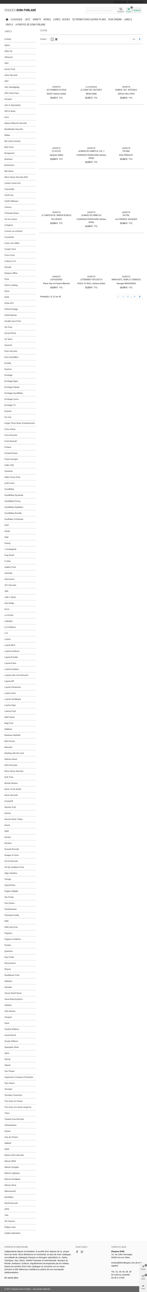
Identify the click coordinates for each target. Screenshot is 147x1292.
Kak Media (9, 603)
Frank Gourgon (11, 459)
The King (126, 151)
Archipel (8, 99)
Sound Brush (10, 1035)
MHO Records (10, 765)
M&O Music (9, 717)
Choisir (44, 39)
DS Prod (8, 327)
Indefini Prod (10, 567)
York (6, 1215)
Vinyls (9, 24)
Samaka (8, 987)
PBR (6, 921)
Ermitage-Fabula (11, 387)
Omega (7, 879)
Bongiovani (9, 153)
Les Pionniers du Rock (56, 90)
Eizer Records (10, 351)
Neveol (7, 837)
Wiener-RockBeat (12, 1179)
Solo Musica (9, 1011)
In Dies (7, 561)
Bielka (7, 135)
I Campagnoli (10, 549)
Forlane (7, 447)
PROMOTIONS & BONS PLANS (89, 19)
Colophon (8, 225)
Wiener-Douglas (11, 1167)
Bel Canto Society (12, 141)
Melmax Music (10, 759)
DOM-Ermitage (11, 309)
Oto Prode (9, 897)
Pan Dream (9, 903)
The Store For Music (13, 1101)
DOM (6, 297)
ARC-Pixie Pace (11, 93)
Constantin (9, 237)
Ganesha (8, 471)
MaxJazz (8, 747)
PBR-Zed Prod (11, 927)
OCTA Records (11, 861)
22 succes (56, 151)
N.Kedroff (8, 801)
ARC (6, 81)
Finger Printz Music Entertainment (19, 423)
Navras (7, 813)
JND (6, 591)
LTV (6, 633)
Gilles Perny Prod (12, 477)
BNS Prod (8, 147)
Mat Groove (9, 741)
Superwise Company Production (18, 1077)
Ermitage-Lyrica (11, 399)
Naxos (7, 825)
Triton (6, 1113)
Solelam (8, 1005)
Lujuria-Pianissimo (12, 687)
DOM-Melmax (10, 315)
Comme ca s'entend (13, 231)
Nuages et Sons (11, 855)
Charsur (8, 207)
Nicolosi (7, 843)
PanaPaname (10, 909)
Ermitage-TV (10, 405)
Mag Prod (8, 723)
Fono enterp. (10, 429)
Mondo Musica (11, 783)
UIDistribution (10, 1125)
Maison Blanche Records (15, 123)
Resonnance (10, 963)
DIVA (6, 279)
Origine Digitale (11, 891)
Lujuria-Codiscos (11, 651)
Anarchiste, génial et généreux (126, 279)
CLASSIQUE (16, 19)
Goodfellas (9, 489)
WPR (6, 1209)
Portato (7, 945)
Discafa (7, 267)
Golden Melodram (12, 1233)
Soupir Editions (11, 1041)
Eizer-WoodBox (11, 357)
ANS (6, 63)
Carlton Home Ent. (12, 183)
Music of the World (12, 789)
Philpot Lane (10, 1227)
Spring (7, 1059)
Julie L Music (10, 597)
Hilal (6, 537)
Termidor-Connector (13, 1095)
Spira (6, 1053)
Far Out (7, 417)
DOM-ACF (9, 303)
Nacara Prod (10, 807)
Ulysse (7, 1131)
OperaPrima (9, 885)
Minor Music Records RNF (16, 177)
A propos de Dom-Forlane (30, 24)
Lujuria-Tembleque (12, 699)
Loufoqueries (56, 279)
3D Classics (9, 1221)
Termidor (8, 1089)
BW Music (8, 171)
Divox (6, 291)
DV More (8, 339)
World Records (11, 1203)
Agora (7, 45)
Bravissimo (9, 165)
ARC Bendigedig (11, 87)
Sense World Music (13, 993)
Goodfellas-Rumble (13, 513)
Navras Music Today (13, 819)
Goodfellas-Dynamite (13, 495)
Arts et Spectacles (12, 105)
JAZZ (27, 19)
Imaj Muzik (9, 555)
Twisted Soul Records (14, 1119)
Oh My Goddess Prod (14, 867)
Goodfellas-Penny (12, 501)
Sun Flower (9, 1071)
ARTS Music (10, 111)
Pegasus (8, 933)
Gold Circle (9, 483)
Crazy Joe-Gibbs (11, 243)
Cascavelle (9, 189)
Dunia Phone (10, 333)
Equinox (8, 369)
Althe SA (8, 51)
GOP (6, 525)
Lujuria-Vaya (10, 705)
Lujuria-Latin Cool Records (16, 675)
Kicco (6, 609)
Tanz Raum (9, 1083)
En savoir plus (11, 1278)
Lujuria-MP (9, 681)
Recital (126, 215)
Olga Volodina (10, 873)
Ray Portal (9, 957)
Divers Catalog (11, 285)
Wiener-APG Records (14, 1155)
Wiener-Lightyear (12, 1173)
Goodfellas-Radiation (13, 507)
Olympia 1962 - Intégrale (126, 90)
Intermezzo (9, 579)
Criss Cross (9, 255)
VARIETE (37, 19)
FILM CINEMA (115, 19)
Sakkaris (8, 981)
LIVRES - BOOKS (61, 19)
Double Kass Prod (12, 321)
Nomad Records (11, 849)
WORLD (47, 19)
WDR (6, 1149)
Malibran (8, 729)
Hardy (7, 531)
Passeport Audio (11, 915)
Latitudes (8, 621)
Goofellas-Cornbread (13, 519)
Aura (6, 117)
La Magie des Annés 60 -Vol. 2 (91, 151)
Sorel (6, 1023)
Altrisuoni (8, 57)
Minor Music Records (13, 771)
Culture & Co (10, 261)
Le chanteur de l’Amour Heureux (56, 215)
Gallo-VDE (9, 465)
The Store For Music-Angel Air (17, 1107)
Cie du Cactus (10, 219)
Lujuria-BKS (9, 645)
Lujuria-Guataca (11, 669)
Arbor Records (10, 75)
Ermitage (8, 375)
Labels (128, 19)
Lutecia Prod (10, 711)
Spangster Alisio (11, 1047)
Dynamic (8, 345)
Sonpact (8, 1017)
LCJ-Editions (10, 627)
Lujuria (7, 639)
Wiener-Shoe (10, 1185)
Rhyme (7, 969)
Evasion (8, 411)
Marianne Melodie (12, 735)
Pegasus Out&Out (12, 939)
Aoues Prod (9, 69)
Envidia (7, 363)
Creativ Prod (10, 249)
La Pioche (8, 615)
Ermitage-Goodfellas (13, 393)
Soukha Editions (11, 1029)
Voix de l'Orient (11, 1137)
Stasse (7, 1065)
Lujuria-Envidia (11, 657)
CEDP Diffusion (11, 201)
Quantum (8, 951)
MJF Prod (8, 777)
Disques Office (11, 273)
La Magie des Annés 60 (91, 215)
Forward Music (11, 453)
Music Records (11, 795)
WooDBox (8, 1197)
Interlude (8, 573)
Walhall (7, 1143)
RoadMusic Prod (11, 975)
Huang (7, 543)
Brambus (8, 159)
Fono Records (10, 435)
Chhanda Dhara (11, 213)
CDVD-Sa (8, 195)
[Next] (140, 39)
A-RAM (7, 39)
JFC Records (10, 585)
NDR (6, 831)
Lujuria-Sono (10, 693)
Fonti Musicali (10, 441)
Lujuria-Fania (10, 663)
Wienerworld (10, 1191)
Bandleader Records (13, 129)
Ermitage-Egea (11, 381)
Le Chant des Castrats (91, 90)
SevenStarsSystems (13, 999)
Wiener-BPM (10, 1161)
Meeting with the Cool (14, 753)
